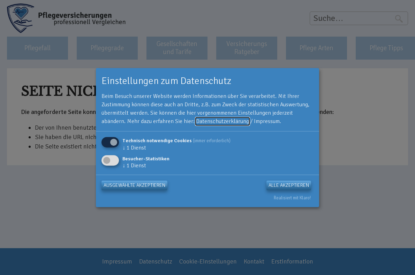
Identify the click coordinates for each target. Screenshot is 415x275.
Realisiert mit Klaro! (292, 198)
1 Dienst (134, 147)
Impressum (267, 121)
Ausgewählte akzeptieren (134, 185)
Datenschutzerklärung (222, 121)
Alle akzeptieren (289, 185)
